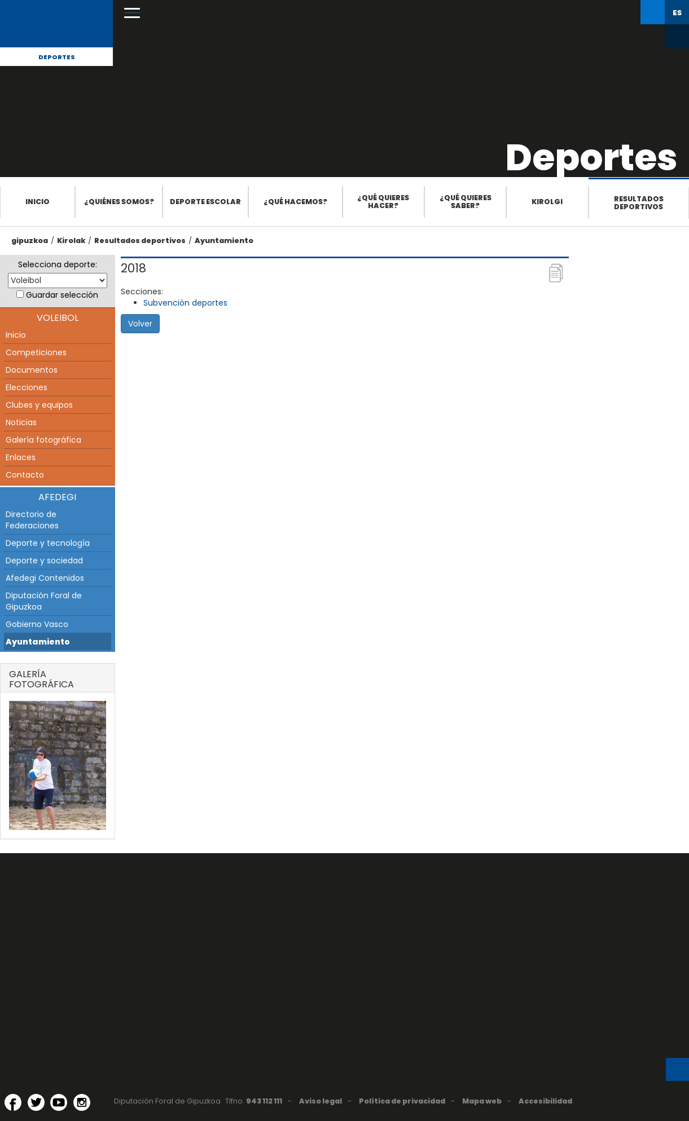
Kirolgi (547, 201)
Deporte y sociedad (44, 560)
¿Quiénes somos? (119, 201)
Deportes (56, 56)
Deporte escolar (205, 201)
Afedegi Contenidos (45, 578)
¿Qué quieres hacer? (383, 201)
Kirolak (71, 240)
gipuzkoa (29, 240)
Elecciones (26, 387)
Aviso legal (320, 1101)
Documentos (32, 370)
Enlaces (21, 457)
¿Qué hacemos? (295, 201)
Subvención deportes (185, 302)
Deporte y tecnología (48, 543)
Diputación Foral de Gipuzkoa (44, 601)
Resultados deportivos (639, 202)
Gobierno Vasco (37, 624)
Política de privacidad (402, 1101)
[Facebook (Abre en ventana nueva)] (13, 1102)
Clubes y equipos (39, 405)
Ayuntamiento (224, 240)
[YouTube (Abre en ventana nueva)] (58, 1102)
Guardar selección (62, 295)
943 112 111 (264, 1101)
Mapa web (482, 1101)
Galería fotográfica (43, 439)
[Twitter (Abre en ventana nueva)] (36, 1102)
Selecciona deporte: (57, 264)
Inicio (37, 201)
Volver (140, 323)
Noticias (21, 422)
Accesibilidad (545, 1101)
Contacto (25, 474)
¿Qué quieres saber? (465, 201)
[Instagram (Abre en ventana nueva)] (81, 1102)
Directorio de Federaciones (32, 520)
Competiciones (36, 352)
